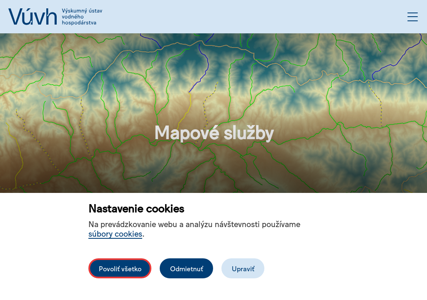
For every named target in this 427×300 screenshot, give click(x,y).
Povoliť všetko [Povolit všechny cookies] (120, 268)
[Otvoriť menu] (413, 17)
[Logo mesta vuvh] (55, 16)
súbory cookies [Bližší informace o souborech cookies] (115, 233)
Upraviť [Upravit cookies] (243, 268)
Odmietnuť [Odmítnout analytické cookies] (186, 268)
